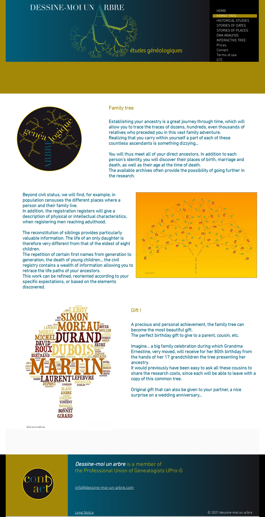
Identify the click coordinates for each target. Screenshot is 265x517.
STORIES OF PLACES (232, 30)
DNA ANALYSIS (228, 35)
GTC (220, 60)
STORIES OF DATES (231, 25)
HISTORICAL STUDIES (233, 20)
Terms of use (227, 55)
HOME (221, 11)
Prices (221, 45)
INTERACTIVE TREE (231, 40)
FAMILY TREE (227, 16)
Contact (222, 50)
